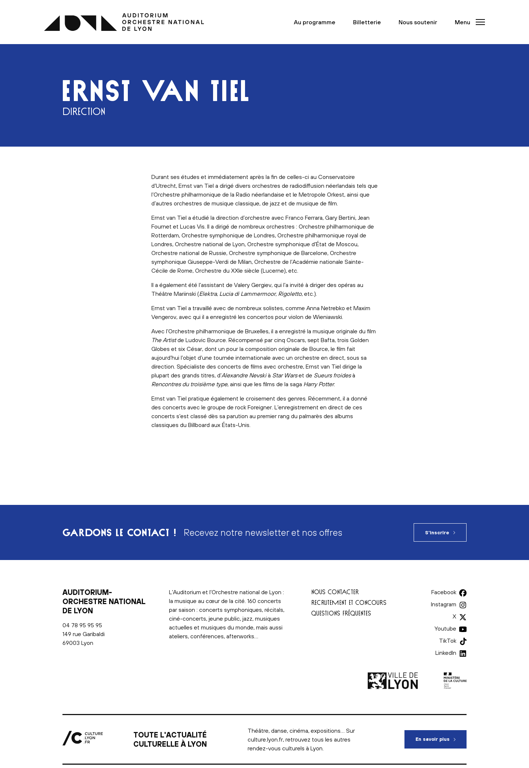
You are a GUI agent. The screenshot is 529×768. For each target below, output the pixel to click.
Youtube (445, 628)
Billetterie (367, 22)
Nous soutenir (418, 22)
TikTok (447, 640)
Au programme (314, 22)
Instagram (443, 604)
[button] (467, 22)
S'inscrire (437, 532)
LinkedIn (445, 652)
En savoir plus (441, 736)
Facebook (443, 592)
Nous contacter (335, 592)
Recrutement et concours (348, 602)
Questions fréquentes (341, 613)
